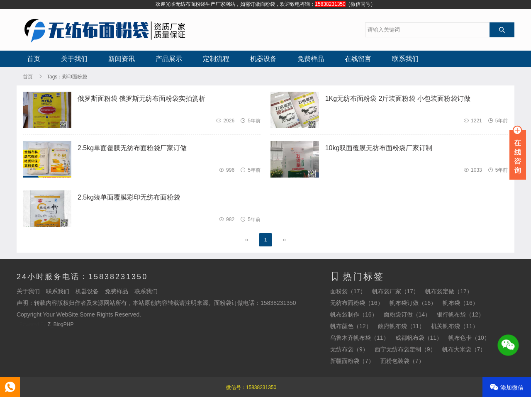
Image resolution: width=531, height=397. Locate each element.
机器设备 (263, 58)
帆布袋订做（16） (413, 303)
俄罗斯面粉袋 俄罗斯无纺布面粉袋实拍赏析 (141, 98)
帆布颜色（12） (351, 326)
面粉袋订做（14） (407, 314)
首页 (33, 58)
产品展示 (169, 58)
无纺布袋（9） (349, 349)
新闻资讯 (121, 58)
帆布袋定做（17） (449, 291)
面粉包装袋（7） (402, 361)
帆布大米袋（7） (464, 349)
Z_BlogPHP (61, 324)
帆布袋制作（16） (354, 314)
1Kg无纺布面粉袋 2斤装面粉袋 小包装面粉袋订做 (397, 98)
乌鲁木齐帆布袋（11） (359, 337)
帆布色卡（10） (469, 337)
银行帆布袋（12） (460, 314)
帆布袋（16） (460, 303)
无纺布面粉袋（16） (356, 303)
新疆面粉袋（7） (352, 361)
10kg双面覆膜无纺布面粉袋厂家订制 (379, 147)
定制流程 (216, 58)
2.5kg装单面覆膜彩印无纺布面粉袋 (129, 197)
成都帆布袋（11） (419, 337)
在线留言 (358, 58)
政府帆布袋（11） (401, 326)
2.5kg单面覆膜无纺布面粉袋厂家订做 (132, 147)
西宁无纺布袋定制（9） (405, 349)
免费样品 (310, 58)
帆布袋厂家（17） (395, 291)
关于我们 (74, 58)
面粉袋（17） (348, 291)
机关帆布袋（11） (454, 326)
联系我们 (405, 58)
